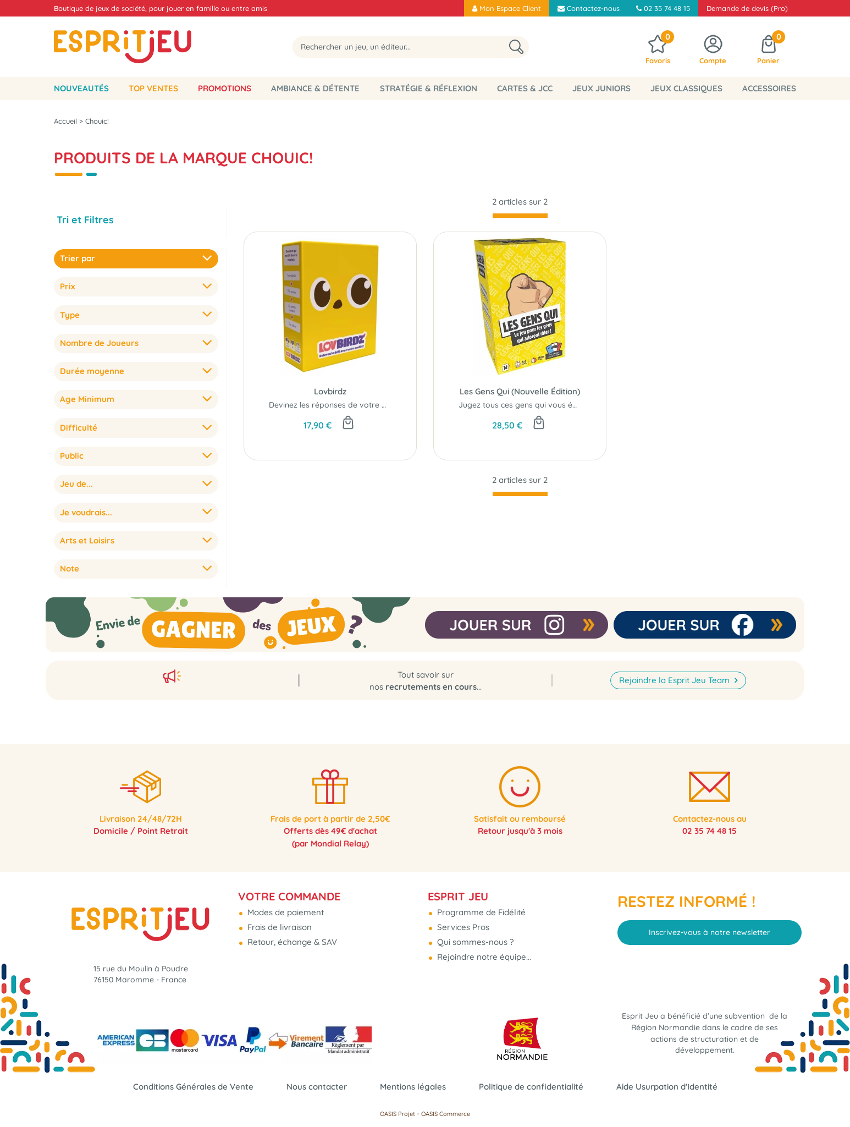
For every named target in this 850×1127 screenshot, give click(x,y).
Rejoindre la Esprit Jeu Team (675, 671)
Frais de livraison (278, 920)
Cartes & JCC (525, 88)
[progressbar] (520, 215)
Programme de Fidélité (480, 905)
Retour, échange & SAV (291, 935)
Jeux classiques (686, 88)
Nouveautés (81, 88)
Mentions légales (413, 1086)
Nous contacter (316, 1086)
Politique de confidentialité (531, 1086)
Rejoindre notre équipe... (483, 950)
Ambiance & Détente (315, 88)
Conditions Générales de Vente (193, 1086)
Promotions (224, 88)
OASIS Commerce (445, 1114)
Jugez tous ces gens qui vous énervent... (532, 405)
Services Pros (462, 920)
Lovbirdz (330, 391)
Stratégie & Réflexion (428, 88)
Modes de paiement (284, 905)
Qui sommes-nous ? (474, 935)
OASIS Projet (397, 1114)
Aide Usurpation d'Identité (666, 1086)
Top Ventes (153, 88)
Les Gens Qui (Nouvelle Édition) (520, 391)
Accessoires (769, 88)
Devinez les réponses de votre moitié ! (338, 405)
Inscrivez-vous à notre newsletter (709, 926)
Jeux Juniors (601, 88)
